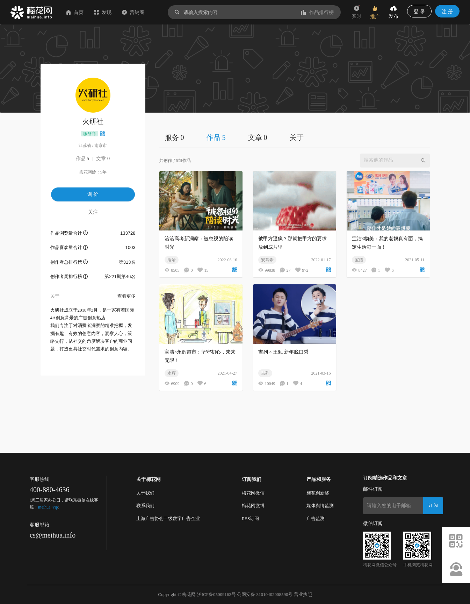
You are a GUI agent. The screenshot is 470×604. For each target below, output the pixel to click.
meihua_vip (48, 507)
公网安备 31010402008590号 (264, 594)
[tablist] (294, 137)
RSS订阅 (250, 518)
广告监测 (315, 518)
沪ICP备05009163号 (216, 594)
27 (285, 270)
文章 (103, 158)
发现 (102, 12)
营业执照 (303, 594)
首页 (75, 12)
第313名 (127, 262)
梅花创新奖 (317, 493)
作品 (82, 158)
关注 (93, 212)
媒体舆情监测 (320, 505)
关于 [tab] (297, 137)
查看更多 (126, 296)
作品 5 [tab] (216, 137)
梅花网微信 (253, 493)
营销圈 (133, 12)
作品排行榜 (317, 12)
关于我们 (145, 493)
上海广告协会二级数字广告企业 (168, 518)
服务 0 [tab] (174, 137)
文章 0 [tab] (257, 137)
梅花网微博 (253, 505)
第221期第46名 (119, 276)
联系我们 (145, 505)
